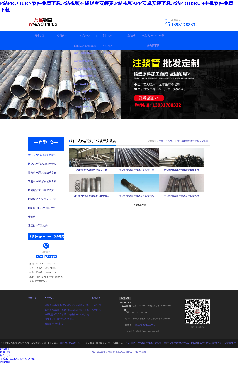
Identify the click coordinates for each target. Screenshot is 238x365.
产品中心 (85, 35)
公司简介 (62, 35)
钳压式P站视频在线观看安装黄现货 (139, 228)
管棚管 (38, 218)
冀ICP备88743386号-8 (143, 326)
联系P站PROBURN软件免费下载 (153, 40)
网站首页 (39, 35)
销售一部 (5, 353)
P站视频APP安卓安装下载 (48, 200)
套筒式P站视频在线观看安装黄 (206, 344)
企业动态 (96, 306)
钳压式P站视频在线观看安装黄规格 (187, 228)
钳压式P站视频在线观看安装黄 (192, 141)
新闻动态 (107, 35)
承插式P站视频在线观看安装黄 (125, 353)
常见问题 (96, 311)
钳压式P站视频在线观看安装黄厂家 (139, 185)
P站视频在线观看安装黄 (47, 191)
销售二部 (5, 357)
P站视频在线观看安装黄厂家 (149, 344)
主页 (161, 141)
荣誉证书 (130, 35)
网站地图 (5, 363)
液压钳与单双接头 (44, 227)
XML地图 (128, 344)
